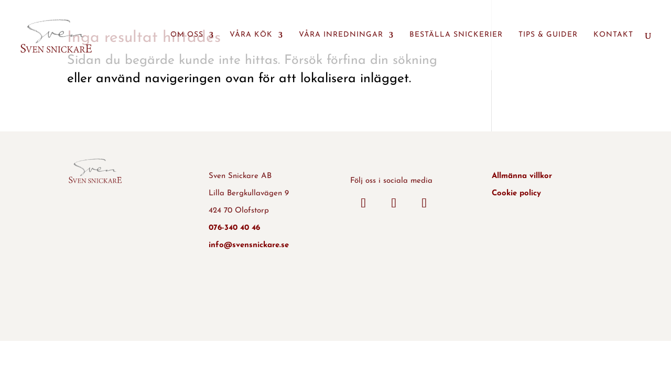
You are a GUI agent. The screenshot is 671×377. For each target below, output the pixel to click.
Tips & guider (548, 35)
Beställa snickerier (456, 35)
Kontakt (613, 35)
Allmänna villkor (522, 176)
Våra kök (251, 35)
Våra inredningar (341, 35)
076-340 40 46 (234, 228)
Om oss (186, 35)
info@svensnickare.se (249, 245)
